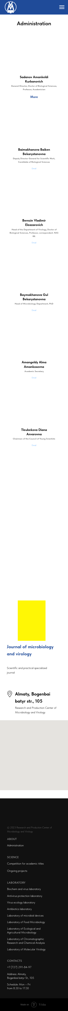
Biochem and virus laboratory (24, 889)
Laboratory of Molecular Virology (26, 949)
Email (34, 168)
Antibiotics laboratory (19, 909)
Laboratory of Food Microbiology (26, 922)
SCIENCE (13, 857)
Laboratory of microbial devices (25, 915)
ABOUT (12, 839)
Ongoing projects (17, 871)
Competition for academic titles (25, 863)
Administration (15, 845)
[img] (32, 620)
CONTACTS (14, 960)
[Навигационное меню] (61, 7)
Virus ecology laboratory (21, 902)
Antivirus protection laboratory (24, 896)
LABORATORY (16, 882)
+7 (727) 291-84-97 (19, 967)
